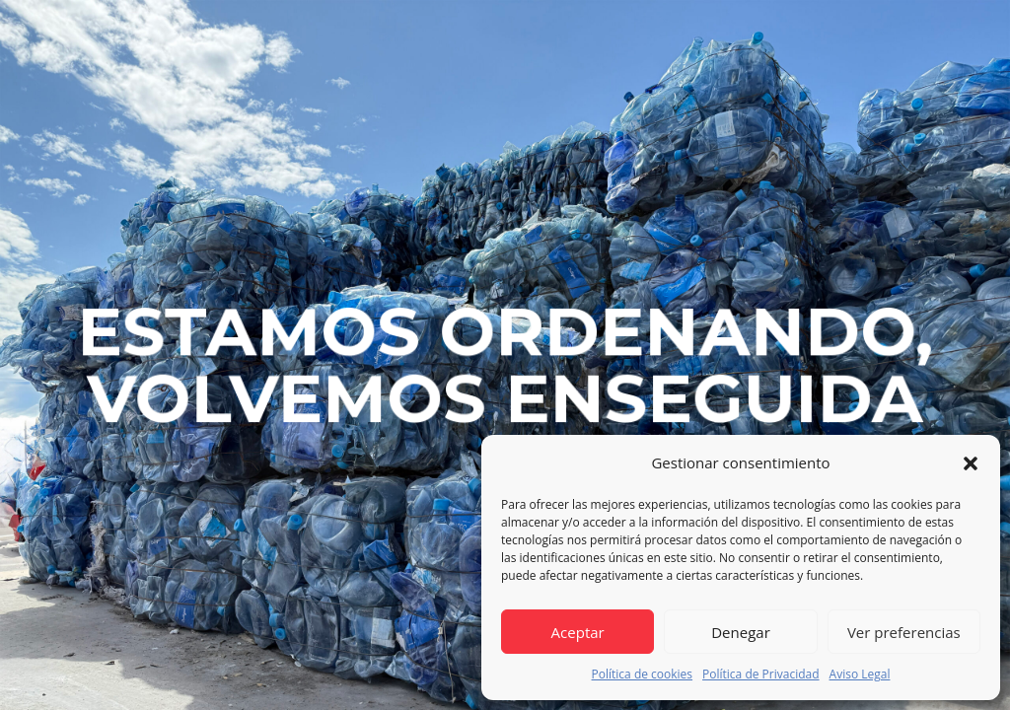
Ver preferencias (904, 632)
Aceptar (578, 632)
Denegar (740, 632)
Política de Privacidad (760, 674)
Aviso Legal (860, 674)
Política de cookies (642, 674)
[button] (970, 463)
